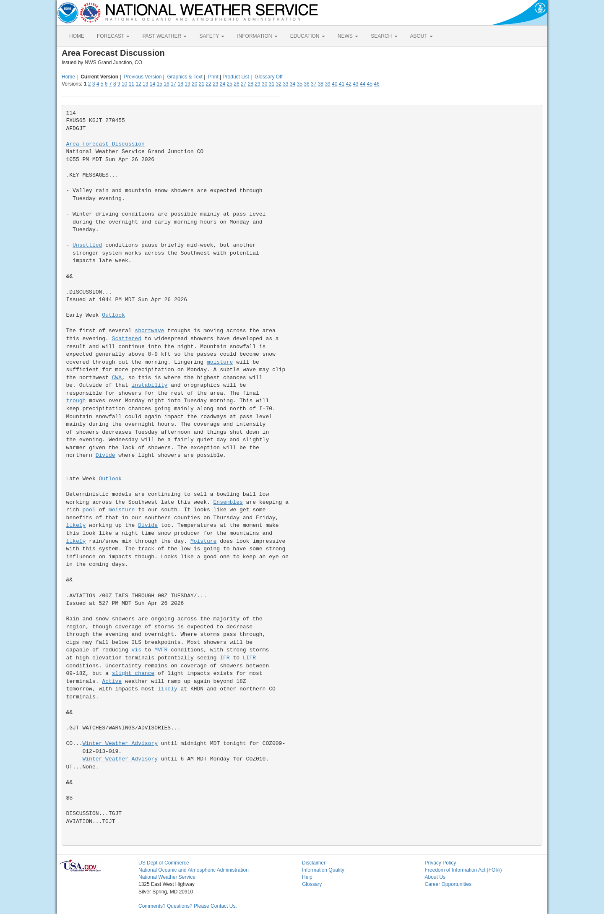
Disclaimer (313, 863)
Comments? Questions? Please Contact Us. (187, 906)
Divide (105, 455)
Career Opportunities (448, 884)
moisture (220, 362)
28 (250, 84)
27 (243, 84)
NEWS (348, 36)
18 (180, 84)
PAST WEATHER (164, 36)
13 (145, 84)
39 (327, 84)
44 (362, 84)
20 (194, 84)
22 (208, 84)
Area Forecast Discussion (105, 144)
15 (159, 84)
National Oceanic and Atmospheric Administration (193, 870)
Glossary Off (268, 77)
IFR (224, 658)
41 (341, 84)
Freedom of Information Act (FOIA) (463, 870)
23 (215, 84)
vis (136, 650)
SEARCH (384, 36)
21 (201, 84)
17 (173, 84)
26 (236, 84)
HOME (76, 36)
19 (187, 84)
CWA (117, 378)
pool (89, 510)
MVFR (160, 650)
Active (112, 681)
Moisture (203, 541)
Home (68, 77)
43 (355, 84)
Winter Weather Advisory (120, 743)
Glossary (312, 884)
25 (229, 84)
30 (264, 84)
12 (138, 84)
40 (334, 84)
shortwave (149, 331)
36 (306, 84)
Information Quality (323, 870)
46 (376, 84)
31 (271, 84)
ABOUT (421, 36)
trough (76, 401)
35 (299, 84)
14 (152, 84)
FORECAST (113, 36)
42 (348, 84)
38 (320, 84)
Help (307, 877)
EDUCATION (307, 36)
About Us (435, 877)
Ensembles (228, 502)
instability (150, 385)
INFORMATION (257, 36)
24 (222, 84)
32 (278, 84)
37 (313, 84)
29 (257, 84)
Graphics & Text (184, 77)
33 (285, 84)
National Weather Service (166, 877)
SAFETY (211, 36)
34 (292, 84)
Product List (236, 77)
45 (369, 84)
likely (76, 525)
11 (131, 84)
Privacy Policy (440, 863)
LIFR (249, 658)
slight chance (133, 673)
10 (124, 84)
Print (213, 77)
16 (166, 84)
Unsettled (87, 245)
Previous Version (142, 77)
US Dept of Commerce (163, 863)
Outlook (113, 315)
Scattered (126, 339)
